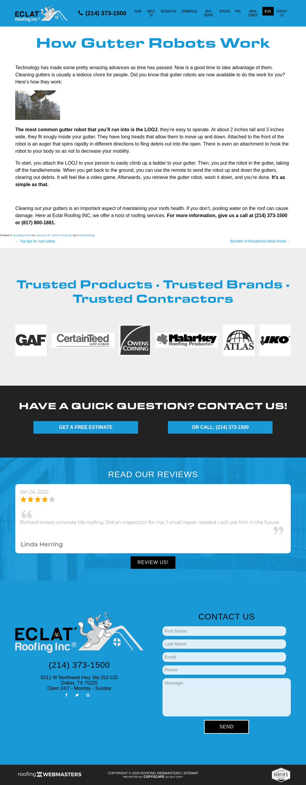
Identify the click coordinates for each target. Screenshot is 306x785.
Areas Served (253, 13)
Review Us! (153, 562)
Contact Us (282, 13)
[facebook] (66, 694)
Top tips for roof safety (35, 241)
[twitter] (77, 694)
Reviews (225, 11)
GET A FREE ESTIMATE (86, 427)
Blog (268, 11)
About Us (151, 13)
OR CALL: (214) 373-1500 (220, 427)
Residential (169, 11)
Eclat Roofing (85, 235)
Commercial (190, 11)
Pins (238, 11)
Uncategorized (22, 235)
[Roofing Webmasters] (49, 776)
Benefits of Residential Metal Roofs (260, 241)
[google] (88, 694)
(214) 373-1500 (102, 13)
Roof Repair (208, 13)
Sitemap (190, 773)
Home (138, 11)
